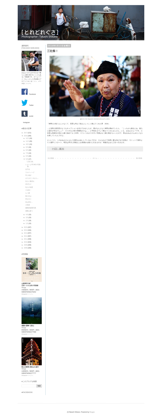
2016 (26, 136)
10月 (27, 144)
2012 (26, 236)
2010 (26, 242)
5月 (27, 159)
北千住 (27, 169)
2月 (27, 220)
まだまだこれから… (32, 178)
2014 (26, 230)
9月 (27, 147)
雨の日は (28, 196)
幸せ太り (28, 199)
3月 (27, 217)
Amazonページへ (27, 294)
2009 (26, 245)
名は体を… (29, 202)
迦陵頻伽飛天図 (30, 208)
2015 (26, 227)
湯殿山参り (29, 211)
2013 (26, 233)
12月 (27, 138)
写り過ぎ (28, 175)
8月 (27, 150)
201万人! (28, 184)
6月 (27, 156)
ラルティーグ (29, 172)
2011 (26, 239)
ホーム (95, 158)
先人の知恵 (29, 187)
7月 (27, 153)
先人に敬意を (29, 181)
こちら (34, 81)
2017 (26, 133)
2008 (26, 248)
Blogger (92, 412)
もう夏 (27, 193)
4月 (27, 214)
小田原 (27, 205)
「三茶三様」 (29, 162)
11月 (27, 141)
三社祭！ (28, 190)
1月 (27, 223)
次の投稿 (51, 158)
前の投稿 (139, 158)
